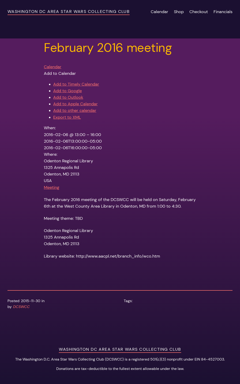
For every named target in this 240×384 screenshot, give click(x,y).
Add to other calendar (74, 110)
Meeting (51, 187)
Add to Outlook (68, 97)
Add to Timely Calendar (76, 84)
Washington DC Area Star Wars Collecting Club (69, 11)
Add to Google (67, 90)
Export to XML (67, 117)
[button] (60, 73)
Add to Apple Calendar (75, 103)
